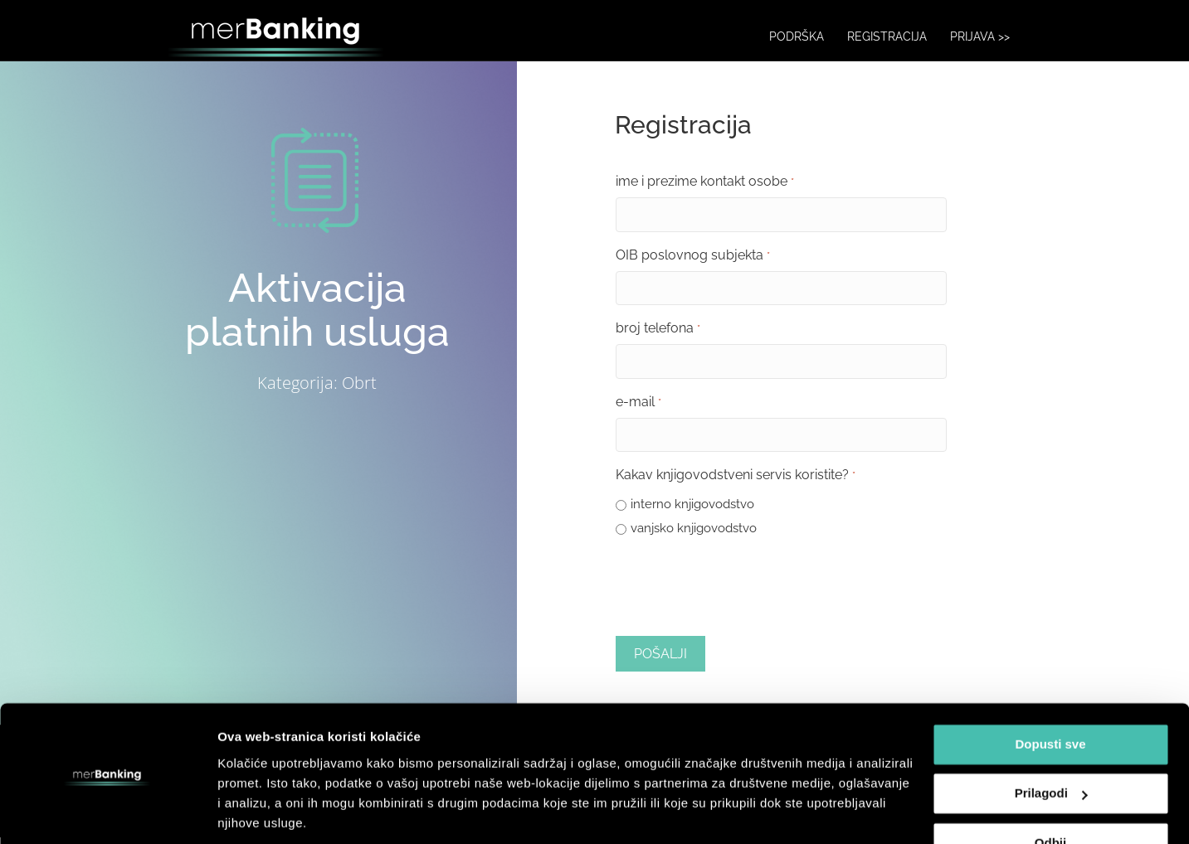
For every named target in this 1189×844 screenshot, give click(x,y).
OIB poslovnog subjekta (692, 267)
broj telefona (657, 338)
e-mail (638, 411)
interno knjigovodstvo (692, 510)
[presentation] (742, 592)
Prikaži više (251, 811)
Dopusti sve (1050, 687)
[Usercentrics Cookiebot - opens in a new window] (107, 811)
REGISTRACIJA (903, 36)
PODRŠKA (813, 36)
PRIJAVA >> (996, 36)
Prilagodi (1051, 736)
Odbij (1050, 786)
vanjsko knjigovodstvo (694, 534)
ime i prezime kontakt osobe (704, 195)
